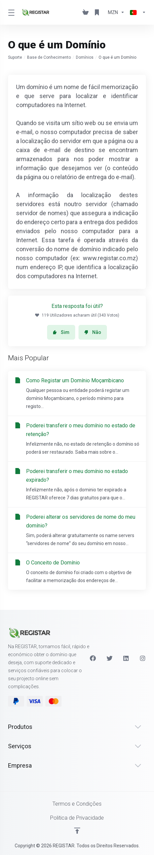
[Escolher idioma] (136, 12)
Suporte (15, 57)
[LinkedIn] (126, 658)
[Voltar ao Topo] (77, 830)
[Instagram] (143, 658)
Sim (61, 332)
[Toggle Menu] (10, 12)
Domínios (85, 57)
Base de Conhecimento (49, 57)
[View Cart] (85, 12)
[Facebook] (93, 658)
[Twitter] (109, 658)
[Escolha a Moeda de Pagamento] (116, 12)
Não (92, 332)
